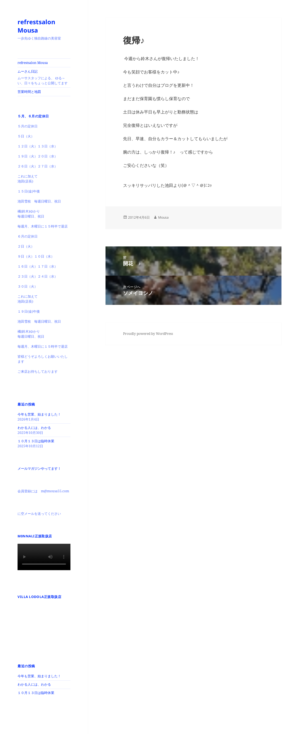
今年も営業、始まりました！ (39, 414)
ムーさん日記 (44, 77)
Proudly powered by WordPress (148, 333)
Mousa (163, 217)
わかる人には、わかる (34, 427)
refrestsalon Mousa (36, 26)
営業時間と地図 (29, 91)
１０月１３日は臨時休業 (36, 441)
